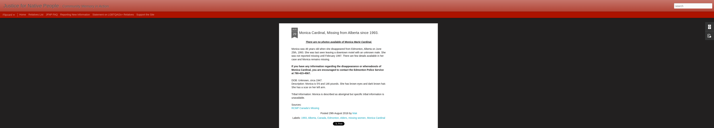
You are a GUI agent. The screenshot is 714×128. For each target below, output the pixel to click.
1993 (304, 85)
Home (22, 14)
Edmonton (333, 85)
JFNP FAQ (52, 14)
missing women (357, 85)
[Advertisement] (338, 109)
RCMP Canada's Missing (305, 75)
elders (343, 85)
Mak (354, 81)
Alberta (312, 85)
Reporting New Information (75, 14)
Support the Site (145, 14)
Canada (321, 85)
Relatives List (36, 14)
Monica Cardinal (376, 85)
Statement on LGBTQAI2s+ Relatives (113, 14)
